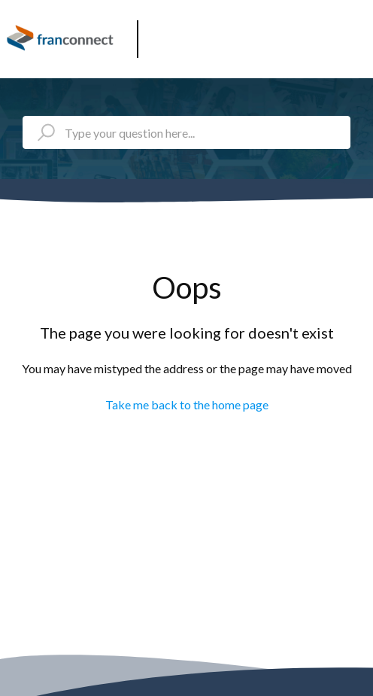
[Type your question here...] (186, 132)
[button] (356, 33)
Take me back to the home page (186, 404)
